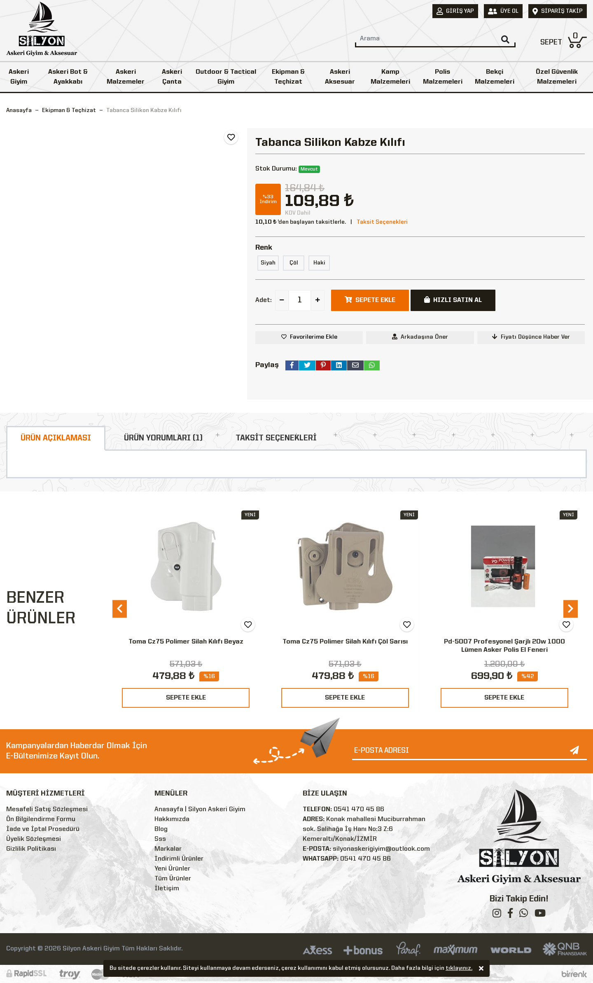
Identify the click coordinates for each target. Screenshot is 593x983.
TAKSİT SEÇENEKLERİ (276, 438)
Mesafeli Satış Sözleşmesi (47, 809)
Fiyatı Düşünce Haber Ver (531, 337)
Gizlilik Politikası (31, 849)
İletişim (166, 888)
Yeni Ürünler (172, 869)
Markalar (168, 849)
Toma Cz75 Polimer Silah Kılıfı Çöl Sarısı (345, 642)
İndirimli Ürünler (178, 859)
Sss (160, 839)
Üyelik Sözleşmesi (33, 839)
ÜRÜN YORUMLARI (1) (163, 438)
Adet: (263, 300)
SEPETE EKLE (186, 698)
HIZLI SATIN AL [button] (453, 300)
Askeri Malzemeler (126, 77)
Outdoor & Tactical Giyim (226, 77)
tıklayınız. (459, 969)
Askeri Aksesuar (340, 77)
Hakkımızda (171, 819)
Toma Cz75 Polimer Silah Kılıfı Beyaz (185, 642)
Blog (161, 829)
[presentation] (119, 609)
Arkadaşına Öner (420, 337)
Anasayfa (19, 110)
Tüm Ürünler (172, 878)
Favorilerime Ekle (313, 337)
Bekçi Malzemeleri (494, 77)
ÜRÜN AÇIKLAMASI (56, 438)
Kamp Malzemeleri (390, 77)
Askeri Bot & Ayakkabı (68, 77)
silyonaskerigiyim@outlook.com (381, 849)
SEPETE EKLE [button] (370, 300)
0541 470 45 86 (359, 809)
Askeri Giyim (19, 77)
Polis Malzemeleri (442, 77)
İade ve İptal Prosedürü (42, 829)
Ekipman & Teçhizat (288, 77)
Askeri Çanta (172, 77)
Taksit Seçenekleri (382, 222)
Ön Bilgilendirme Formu (40, 819)
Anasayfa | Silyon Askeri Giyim (199, 809)
